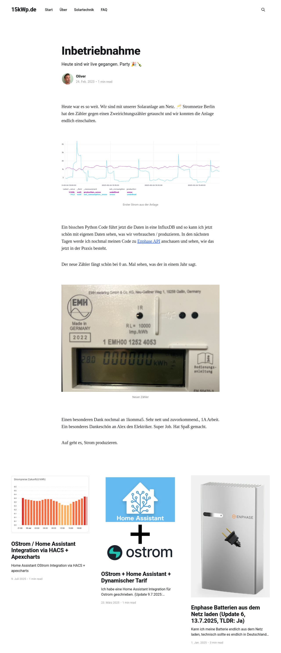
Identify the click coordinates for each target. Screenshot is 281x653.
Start (49, 10)
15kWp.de (23, 9)
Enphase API (148, 241)
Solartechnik (84, 10)
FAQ (104, 10)
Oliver (81, 76)
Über (63, 10)
